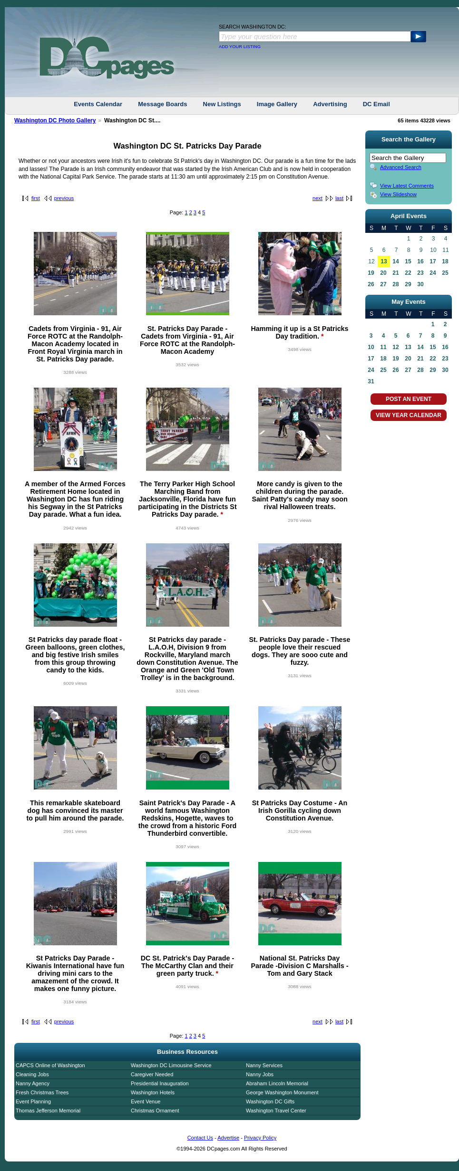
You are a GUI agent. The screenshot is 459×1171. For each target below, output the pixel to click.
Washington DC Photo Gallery (55, 120)
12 (395, 347)
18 (445, 261)
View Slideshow (398, 194)
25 (445, 273)
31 (371, 381)
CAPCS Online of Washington (50, 1065)
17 (433, 261)
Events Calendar (98, 104)
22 (408, 273)
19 (371, 273)
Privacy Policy (260, 1138)
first (35, 198)
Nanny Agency (32, 1083)
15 (408, 261)
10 (371, 347)
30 (420, 284)
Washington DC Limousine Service (171, 1065)
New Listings (222, 104)
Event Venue (145, 1101)
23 (420, 273)
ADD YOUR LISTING (240, 46)
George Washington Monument (282, 1092)
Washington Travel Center (276, 1110)
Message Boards (162, 104)
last (339, 198)
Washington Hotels (153, 1092)
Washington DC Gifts (270, 1101)
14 (395, 261)
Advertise (228, 1138)
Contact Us (200, 1138)
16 (420, 261)
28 (395, 284)
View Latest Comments (407, 186)
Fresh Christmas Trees (42, 1092)
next (317, 198)
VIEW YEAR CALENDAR (408, 415)
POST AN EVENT (408, 399)
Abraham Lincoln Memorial (277, 1083)
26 (371, 284)
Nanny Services (264, 1065)
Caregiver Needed (152, 1074)
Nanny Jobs (259, 1074)
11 (383, 347)
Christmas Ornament (155, 1110)
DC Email (376, 104)
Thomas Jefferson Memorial (48, 1110)
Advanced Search (400, 167)
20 (383, 273)
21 (395, 273)
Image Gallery (277, 104)
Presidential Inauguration (160, 1083)
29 (408, 284)
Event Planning (33, 1101)
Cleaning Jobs (32, 1074)
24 (433, 273)
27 (383, 284)
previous (64, 198)
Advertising (330, 104)
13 (384, 261)
